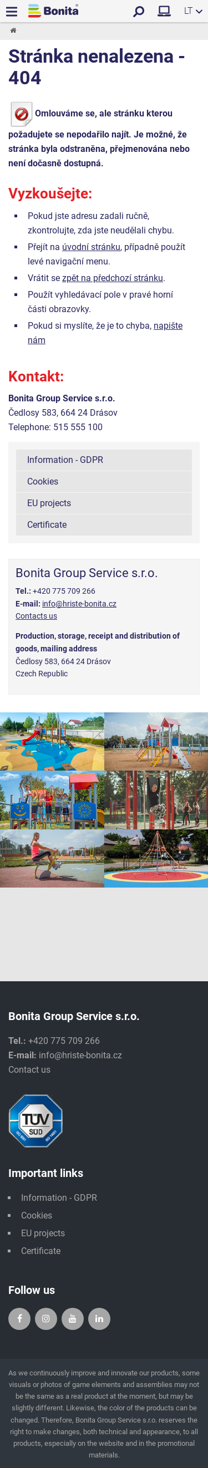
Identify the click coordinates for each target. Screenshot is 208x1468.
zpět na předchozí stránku (112, 278)
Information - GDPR (65, 460)
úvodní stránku (91, 247)
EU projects (49, 503)
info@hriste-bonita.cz (79, 603)
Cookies (42, 481)
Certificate (47, 524)
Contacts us (36, 615)
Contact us (29, 1069)
